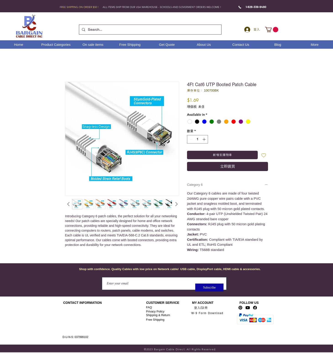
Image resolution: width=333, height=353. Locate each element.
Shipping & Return (158, 315)
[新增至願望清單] (264, 155)
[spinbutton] (197, 139)
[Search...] (150, 29)
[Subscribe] (209, 288)
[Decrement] (190, 139)
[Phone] (239, 7)
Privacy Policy (155, 311)
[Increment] (204, 139)
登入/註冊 (201, 308)
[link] (271, 29)
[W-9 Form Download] (207, 313)
